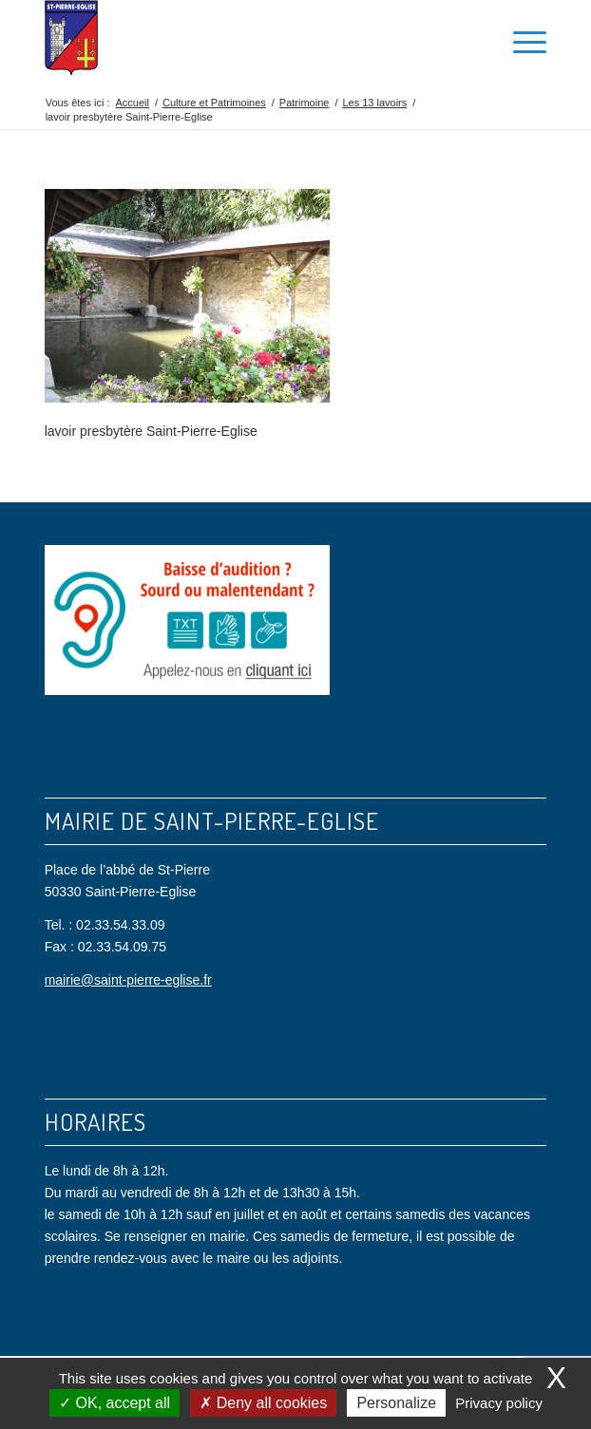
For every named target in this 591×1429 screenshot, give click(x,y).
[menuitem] (476, 38)
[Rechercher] (476, 38)
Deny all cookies (263, 1403)
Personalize (396, 1403)
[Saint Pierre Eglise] (246, 38)
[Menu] (520, 38)
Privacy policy (499, 1403)
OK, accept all (114, 1403)
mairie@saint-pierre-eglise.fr (128, 979)
